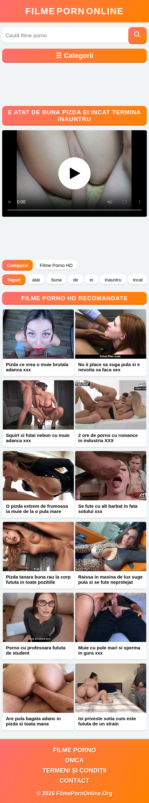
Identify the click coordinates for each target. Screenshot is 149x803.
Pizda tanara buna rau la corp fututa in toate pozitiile (38, 579)
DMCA (74, 760)
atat (36, 279)
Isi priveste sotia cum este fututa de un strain (107, 721)
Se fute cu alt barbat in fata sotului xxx (108, 508)
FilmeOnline (74, 11)
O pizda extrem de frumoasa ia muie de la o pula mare (37, 508)
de (75, 279)
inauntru (113, 279)
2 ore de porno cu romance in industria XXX (108, 438)
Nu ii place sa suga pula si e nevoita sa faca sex (109, 367)
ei (91, 279)
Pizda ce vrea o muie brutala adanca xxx (37, 367)
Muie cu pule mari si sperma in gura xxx (109, 650)
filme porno (74, 750)
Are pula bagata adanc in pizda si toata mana (33, 721)
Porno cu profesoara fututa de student (36, 650)
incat (138, 279)
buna (56, 279)
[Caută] (137, 35)
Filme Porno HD (56, 265)
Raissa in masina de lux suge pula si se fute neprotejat (110, 579)
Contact (74, 780)
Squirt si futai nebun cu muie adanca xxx (38, 438)
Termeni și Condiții (74, 770)
